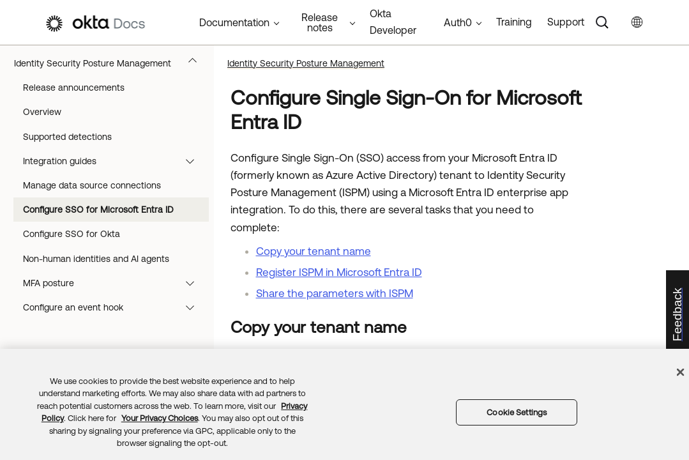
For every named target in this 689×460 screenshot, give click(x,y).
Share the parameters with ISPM (334, 293)
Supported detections (67, 137)
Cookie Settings (517, 412)
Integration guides (114, 161)
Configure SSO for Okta (71, 234)
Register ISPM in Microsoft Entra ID (339, 272)
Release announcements (74, 87)
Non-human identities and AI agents (96, 259)
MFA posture (114, 283)
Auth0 (458, 22)
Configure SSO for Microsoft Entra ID (98, 209)
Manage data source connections (92, 185)
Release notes (319, 22)
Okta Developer (393, 22)
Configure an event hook (114, 307)
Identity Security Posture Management (111, 63)
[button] (195, 63)
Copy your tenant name (313, 251)
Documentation (234, 22)
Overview (42, 112)
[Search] (602, 22)
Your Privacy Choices (159, 418)
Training (514, 21)
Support (565, 21)
